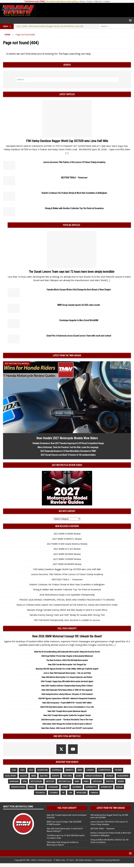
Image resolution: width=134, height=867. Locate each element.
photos (109, 781)
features (67, 775)
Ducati (23, 775)
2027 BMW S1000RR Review (67, 559)
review (121, 781)
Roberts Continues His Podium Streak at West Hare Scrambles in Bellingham (74, 193)
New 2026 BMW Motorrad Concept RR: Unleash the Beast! (67, 636)
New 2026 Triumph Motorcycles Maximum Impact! (67, 711)
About (82, 1)
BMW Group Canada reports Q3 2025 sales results (78, 305)
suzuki (119, 787)
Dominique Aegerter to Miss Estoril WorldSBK (78, 320)
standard (53, 787)
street (65, 787)
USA (70, 792)
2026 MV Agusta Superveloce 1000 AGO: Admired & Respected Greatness (67, 698)
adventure (42, 770)
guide (78, 775)
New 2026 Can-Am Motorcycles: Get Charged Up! (67, 664)
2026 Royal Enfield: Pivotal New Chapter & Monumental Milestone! (67, 656)
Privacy (89, 1)
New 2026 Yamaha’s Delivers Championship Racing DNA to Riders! (67, 686)
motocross (36, 781)
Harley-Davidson (94, 775)
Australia (56, 770)
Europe (55, 775)
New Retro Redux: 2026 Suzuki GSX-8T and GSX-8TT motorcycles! (67, 728)
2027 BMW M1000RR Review (67, 564)
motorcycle (64, 781)
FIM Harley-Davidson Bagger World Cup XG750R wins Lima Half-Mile (67, 141)
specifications (18, 787)
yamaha (94, 792)
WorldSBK (81, 792)
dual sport (10, 775)
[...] (67, 152)
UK (63, 792)
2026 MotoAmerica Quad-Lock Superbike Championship (67, 594)
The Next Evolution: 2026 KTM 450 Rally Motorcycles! (67, 660)
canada (90, 770)
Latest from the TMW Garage (67, 355)
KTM (24, 781)
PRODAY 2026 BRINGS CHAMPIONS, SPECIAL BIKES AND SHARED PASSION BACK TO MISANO (67, 599)
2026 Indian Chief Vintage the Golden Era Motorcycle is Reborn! (67, 724)
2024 (31, 770)
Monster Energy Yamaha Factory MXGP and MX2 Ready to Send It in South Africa (67, 609)
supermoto (91, 787)
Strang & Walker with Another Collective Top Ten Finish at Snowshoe (74, 208)
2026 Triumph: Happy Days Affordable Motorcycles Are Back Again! (67, 681)
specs (31, 787)
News (86, 781)
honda (109, 775)
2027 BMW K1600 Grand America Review (67, 543)
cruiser (118, 770)
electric (44, 775)
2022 (14, 770)
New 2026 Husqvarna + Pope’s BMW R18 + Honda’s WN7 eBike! (67, 703)
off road (97, 781)
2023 (22, 770)
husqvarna (123, 775)
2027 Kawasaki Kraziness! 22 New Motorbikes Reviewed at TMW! (68, 451)
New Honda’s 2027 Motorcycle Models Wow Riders (67, 438)
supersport (106, 787)
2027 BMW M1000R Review (67, 554)
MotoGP (50, 781)
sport (41, 787)
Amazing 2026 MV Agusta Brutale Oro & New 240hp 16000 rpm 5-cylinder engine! (67, 669)
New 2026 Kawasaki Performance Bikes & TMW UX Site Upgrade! (67, 690)
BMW (80, 770)
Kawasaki (14, 781)
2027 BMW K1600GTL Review (67, 538)
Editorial (97, 1)
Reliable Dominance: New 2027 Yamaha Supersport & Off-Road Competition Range (68, 443)
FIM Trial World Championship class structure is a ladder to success (67, 620)
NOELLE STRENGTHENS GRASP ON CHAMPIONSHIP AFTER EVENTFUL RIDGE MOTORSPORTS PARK (67, 604)
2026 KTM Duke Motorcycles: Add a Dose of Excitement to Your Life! (67, 707)
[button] (129, 20)
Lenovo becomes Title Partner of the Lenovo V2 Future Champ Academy (74, 162)
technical (40, 792)
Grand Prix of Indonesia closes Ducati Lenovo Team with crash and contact (78, 336)
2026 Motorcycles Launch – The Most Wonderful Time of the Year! (67, 719)
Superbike (76, 787)
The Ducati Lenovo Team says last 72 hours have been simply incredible (71, 271)
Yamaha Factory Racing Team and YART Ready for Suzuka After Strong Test (67, 614)
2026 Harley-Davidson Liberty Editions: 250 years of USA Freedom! (67, 694)
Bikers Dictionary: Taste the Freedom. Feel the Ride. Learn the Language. (68, 447)
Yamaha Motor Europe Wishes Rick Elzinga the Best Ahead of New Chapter (79, 289)
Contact (106, 1)
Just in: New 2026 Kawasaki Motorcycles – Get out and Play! (67, 673)
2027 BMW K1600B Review (67, 533)
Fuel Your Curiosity (67, 628)
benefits (69, 770)
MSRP (77, 781)
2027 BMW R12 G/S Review (67, 548)
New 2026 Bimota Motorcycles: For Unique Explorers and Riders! (67, 677)
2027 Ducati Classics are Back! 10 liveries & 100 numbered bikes (68, 455)
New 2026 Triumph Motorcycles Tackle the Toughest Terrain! (67, 715)
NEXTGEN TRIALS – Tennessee (74, 177)
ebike (33, 775)
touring (53, 792)
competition (104, 770)
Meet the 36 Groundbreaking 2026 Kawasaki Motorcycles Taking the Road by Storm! (67, 652)
